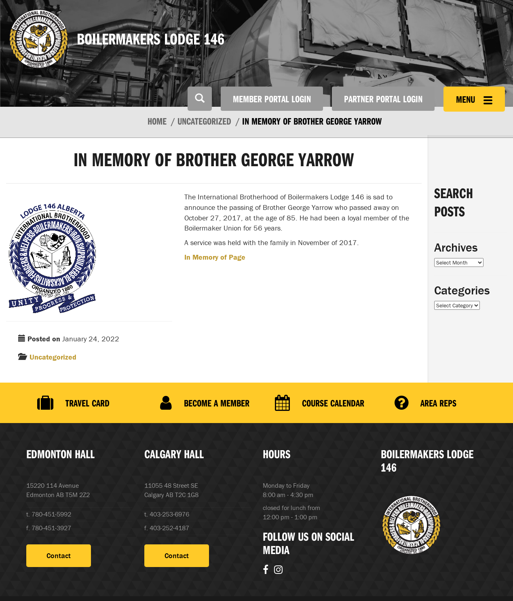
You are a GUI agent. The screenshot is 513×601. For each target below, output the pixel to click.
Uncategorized (53, 357)
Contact (58, 555)
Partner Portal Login (383, 99)
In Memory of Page (214, 257)
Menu (474, 99)
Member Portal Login (272, 99)
